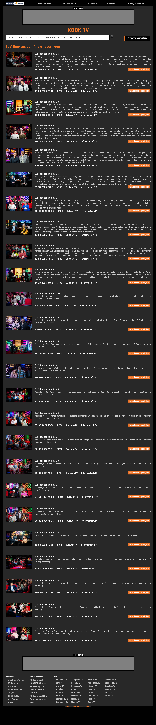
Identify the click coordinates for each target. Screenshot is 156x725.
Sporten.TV (110, 686)
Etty (32, 702)
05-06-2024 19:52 (44, 473)
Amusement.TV (61, 679)
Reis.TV (91, 699)
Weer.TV (108, 692)
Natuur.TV (92, 679)
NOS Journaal (12, 683)
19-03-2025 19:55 (44, 235)
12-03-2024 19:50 (44, 616)
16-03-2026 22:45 (44, 165)
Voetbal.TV (110, 689)
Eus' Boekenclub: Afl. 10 (47, 293)
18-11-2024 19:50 (43, 401)
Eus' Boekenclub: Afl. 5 (47, 53)
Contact (111, 3)
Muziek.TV (75, 702)
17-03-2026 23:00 (44, 141)
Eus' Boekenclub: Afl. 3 (47, 101)
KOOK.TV (78, 30)
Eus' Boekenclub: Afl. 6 (47, 389)
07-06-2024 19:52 (44, 425)
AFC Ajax (10, 692)
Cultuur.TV (72, 69)
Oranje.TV (92, 692)
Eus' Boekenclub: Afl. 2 (47, 125)
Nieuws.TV (92, 686)
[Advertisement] (78, 17)
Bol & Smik (11, 686)
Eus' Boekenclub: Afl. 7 (47, 365)
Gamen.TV (58, 692)
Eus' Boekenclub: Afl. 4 (47, 78)
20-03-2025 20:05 (44, 211)
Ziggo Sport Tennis (15, 680)
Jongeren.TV (77, 679)
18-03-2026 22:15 (44, 115)
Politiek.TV (93, 695)
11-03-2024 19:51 (43, 640)
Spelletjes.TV (111, 683)
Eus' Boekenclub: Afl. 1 (46, 149)
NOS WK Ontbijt (13, 696)
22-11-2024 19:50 (44, 305)
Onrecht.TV (93, 689)
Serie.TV (91, 702)
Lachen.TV (75, 692)
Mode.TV (75, 699)
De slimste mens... (38, 699)
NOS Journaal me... (15, 689)
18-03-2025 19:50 (44, 259)
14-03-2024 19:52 (44, 568)
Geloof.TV (58, 695)
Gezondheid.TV (61, 699)
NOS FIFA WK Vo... (38, 683)
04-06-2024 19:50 (44, 497)
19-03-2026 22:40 (44, 91)
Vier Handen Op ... (38, 689)
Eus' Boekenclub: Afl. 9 (47, 317)
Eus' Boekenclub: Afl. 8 (47, 341)
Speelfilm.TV (110, 679)
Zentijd (33, 692)
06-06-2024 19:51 (44, 449)
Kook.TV (75, 689)
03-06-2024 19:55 (44, 521)
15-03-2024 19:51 (44, 544)
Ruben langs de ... (38, 686)
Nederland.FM (44, 3)
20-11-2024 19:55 (44, 353)
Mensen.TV (76, 695)
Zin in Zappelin (13, 699)
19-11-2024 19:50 (43, 377)
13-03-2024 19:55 (44, 592)
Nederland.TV (69, 3)
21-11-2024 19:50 (43, 329)
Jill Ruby (10, 702)
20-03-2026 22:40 (44, 69)
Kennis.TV (75, 683)
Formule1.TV (60, 689)
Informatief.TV (89, 69)
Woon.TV (109, 695)
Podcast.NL (92, 3)
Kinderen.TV (76, 686)
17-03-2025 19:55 (44, 282)
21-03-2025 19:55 (44, 187)
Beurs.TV (58, 683)
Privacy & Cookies (135, 3)
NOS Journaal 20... (38, 696)
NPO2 (60, 69)
